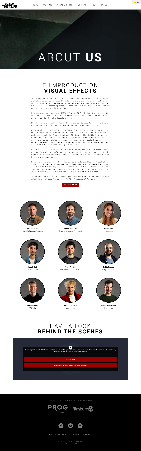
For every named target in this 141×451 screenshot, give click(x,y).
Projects (46, 5)
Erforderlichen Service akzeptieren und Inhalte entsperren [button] (70, 365)
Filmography (70, 185)
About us (82, 5)
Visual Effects (64, 5)
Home (34, 5)
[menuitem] (134, 2)
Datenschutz (74, 434)
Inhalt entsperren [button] (70, 359)
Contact (105, 5)
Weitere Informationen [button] (70, 355)
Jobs (93, 5)
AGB (64, 434)
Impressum (54, 434)
